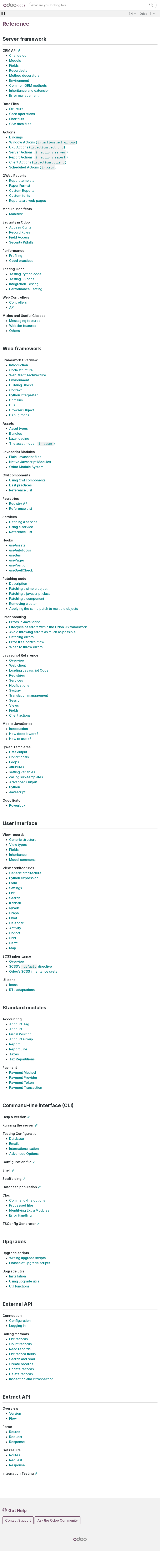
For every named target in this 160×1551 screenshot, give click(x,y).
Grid (12, 938)
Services (16, 680)
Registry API (18, 503)
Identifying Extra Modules (29, 1210)
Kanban (15, 903)
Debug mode (19, 415)
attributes (16, 767)
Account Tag (19, 1024)
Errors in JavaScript (24, 622)
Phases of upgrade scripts (29, 1263)
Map (12, 948)
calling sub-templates (26, 777)
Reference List (20, 490)
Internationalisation (24, 1149)
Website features (22, 326)
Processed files (21, 1205)
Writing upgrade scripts (27, 1258)
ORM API (9, 50)
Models (15, 60)
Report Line (18, 1049)
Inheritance (18, 855)
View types (18, 845)
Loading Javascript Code (29, 670)
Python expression (23, 878)
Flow (13, 1418)
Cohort (14, 933)
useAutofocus (20, 550)
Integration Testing (24, 284)
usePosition (18, 565)
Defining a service (23, 522)
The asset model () (32, 443)
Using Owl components (27, 480)
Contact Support (18, 1520)
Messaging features (24, 321)
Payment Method (22, 1072)
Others (14, 331)
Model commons (22, 860)
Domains (16, 400)
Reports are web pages (27, 200)
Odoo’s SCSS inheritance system (34, 971)
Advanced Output (23, 782)
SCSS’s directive (30, 966)
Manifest (16, 214)
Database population (19, 1187)
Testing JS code (22, 279)
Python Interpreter (23, 395)
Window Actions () (43, 142)
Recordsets (18, 70)
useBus (15, 555)
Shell (6, 1170)
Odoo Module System (26, 467)
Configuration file (16, 1162)
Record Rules (19, 232)
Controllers (18, 302)
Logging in (17, 1326)
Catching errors (21, 637)
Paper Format (19, 185)
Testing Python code (25, 274)
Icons (13, 985)
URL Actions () (37, 147)
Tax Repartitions (22, 1059)
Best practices (20, 485)
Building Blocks (21, 385)
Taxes (14, 1054)
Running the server (18, 1125)
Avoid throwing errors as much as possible (42, 632)
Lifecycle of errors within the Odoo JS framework (48, 627)
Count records (20, 1344)
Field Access (19, 237)
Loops (14, 762)
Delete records (21, 1374)
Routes (14, 1432)
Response (17, 1442)
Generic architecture (25, 873)
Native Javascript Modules (30, 462)
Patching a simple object (28, 588)
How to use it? (20, 739)
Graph (14, 913)
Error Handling (20, 1215)
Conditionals (19, 757)
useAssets (17, 545)
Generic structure (22, 840)
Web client (17, 665)
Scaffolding (11, 1179)
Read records (19, 1349)
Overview (17, 660)
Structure (16, 109)
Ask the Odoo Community (57, 1520)
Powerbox (17, 805)
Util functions (19, 1286)
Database (16, 1139)
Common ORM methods (28, 85)
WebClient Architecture (27, 375)
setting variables (22, 772)
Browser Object (21, 410)
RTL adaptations (22, 990)
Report (14, 1044)
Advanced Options (24, 1154)
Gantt (13, 943)
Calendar (16, 923)
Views (14, 705)
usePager (16, 560)
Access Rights (20, 227)
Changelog (17, 55)
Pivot (13, 918)
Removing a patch (23, 604)
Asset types (18, 428)
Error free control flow (26, 642)
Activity (15, 928)
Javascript (17, 792)
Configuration (20, 1321)
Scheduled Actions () (32, 167)
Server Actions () (38, 152)
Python (14, 787)
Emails (14, 1144)
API (12, 307)
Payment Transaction (25, 1087)
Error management (24, 95)
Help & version (14, 1117)
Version (15, 1413)
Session (15, 700)
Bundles (15, 433)
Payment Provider (23, 1077)
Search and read (22, 1359)
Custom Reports (21, 190)
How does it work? (23, 734)
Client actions (19, 715)
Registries (17, 675)
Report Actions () (38, 157)
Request (15, 1437)
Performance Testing (25, 289)
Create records (21, 1364)
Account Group (21, 1039)
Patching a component (26, 599)
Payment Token (21, 1082)
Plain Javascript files (25, 457)
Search (14, 898)
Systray (15, 690)
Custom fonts (19, 195)
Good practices (21, 261)
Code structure (21, 370)
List (12, 893)
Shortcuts (16, 119)
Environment (19, 80)
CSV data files (20, 124)
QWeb (14, 908)
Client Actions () (37, 162)
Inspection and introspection (31, 1379)
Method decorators (24, 75)
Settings (15, 888)
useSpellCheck (21, 570)
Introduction (18, 365)
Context (15, 390)
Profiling (15, 256)
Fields (14, 65)
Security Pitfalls (21, 242)
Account (15, 1029)
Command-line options (27, 1200)
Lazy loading (19, 438)
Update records (21, 1369)
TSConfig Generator (19, 1224)
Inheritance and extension (29, 90)
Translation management (28, 695)
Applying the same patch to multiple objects (43, 609)
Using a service (21, 527)
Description (18, 583)
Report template (22, 180)
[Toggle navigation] (3, 13)
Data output (18, 752)
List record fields (22, 1354)
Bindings (16, 137)
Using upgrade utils (24, 1281)
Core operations (22, 114)
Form (13, 883)
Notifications (19, 685)
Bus (12, 405)
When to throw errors (25, 647)
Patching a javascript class (29, 594)
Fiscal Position (20, 1034)
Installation (17, 1276)
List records (18, 1339)
